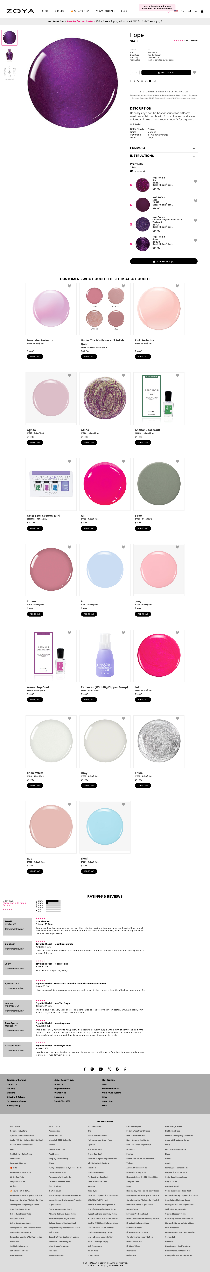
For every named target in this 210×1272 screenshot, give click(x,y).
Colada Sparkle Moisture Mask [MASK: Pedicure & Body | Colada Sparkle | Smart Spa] (62, 1223)
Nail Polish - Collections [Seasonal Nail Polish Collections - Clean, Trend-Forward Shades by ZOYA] (21, 1154)
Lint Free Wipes (133, 1246)
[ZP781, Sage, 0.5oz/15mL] (158, 489)
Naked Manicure (110, 1089)
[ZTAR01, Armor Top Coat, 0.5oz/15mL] (51, 661)
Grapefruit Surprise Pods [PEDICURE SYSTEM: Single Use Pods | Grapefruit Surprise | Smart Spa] (176, 1172)
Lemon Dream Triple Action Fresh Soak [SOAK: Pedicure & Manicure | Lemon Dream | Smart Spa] (65, 1200)
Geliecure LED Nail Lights (60, 1241)
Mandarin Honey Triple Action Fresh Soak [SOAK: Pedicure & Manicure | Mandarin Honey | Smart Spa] (181, 1195)
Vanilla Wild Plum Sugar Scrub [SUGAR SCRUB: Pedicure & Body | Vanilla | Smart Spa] (101, 1205)
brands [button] (59, 11)
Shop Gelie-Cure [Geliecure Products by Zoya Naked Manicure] (17, 1182)
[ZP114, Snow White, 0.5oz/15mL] (51, 746)
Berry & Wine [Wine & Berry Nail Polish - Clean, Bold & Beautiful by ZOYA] (55, 1186)
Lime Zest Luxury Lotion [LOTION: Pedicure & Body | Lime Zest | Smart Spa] (137, 1232)
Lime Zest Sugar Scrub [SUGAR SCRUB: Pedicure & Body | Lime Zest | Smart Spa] (20, 1209)
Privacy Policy (13, 1106)
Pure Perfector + (172, 1228)
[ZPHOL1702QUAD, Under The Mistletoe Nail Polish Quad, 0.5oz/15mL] (105, 316)
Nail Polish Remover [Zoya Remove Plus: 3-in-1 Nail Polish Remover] (19, 1246)
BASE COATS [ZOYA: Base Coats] (54, 1126)
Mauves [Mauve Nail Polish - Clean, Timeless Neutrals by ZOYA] (91, 1186)
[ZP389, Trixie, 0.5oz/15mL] (158, 746)
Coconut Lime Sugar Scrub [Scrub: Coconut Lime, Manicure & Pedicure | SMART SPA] (177, 1140)
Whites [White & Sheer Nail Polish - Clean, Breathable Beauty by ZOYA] (13, 1186)
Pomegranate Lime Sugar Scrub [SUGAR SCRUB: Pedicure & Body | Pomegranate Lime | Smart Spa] (179, 1205)
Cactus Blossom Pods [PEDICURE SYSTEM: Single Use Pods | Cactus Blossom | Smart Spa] (97, 1182)
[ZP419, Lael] (162, 204)
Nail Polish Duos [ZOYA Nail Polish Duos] (172, 1131)
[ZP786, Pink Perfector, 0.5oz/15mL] (158, 315)
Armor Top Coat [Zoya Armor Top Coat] (95, 1154)
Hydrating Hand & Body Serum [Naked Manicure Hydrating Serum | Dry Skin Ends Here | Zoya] (179, 1218)
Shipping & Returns (16, 1097)
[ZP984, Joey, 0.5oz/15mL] (158, 575)
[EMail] (150, 81)
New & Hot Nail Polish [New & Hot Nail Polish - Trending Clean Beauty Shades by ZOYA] (97, 1136)
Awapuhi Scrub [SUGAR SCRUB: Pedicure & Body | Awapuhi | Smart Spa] (17, 1218)
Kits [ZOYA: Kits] (89, 1131)
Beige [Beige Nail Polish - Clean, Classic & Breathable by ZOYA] (128, 1186)
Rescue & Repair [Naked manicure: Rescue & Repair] (133, 1126)
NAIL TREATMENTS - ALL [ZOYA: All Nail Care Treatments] (98, 1200)
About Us (58, 1084)
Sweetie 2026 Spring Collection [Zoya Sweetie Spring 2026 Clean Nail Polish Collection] (179, 1136)
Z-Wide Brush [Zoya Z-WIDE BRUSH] (16, 1255)
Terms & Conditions (16, 1101)
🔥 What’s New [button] (80, 11)
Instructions (162, 155)
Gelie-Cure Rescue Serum (176, 1177)
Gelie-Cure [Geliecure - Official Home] (131, 1255)
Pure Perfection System (81, 21)
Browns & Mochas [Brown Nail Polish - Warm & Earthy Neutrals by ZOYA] (18, 1163)
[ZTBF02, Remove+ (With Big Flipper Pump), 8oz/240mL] (105, 661)
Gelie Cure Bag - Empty (98, 1241)
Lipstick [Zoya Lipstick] (91, 1145)
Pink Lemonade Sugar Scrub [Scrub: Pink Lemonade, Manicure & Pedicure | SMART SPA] (138, 1145)
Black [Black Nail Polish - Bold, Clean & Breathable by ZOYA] (51, 1163)
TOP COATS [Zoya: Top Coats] (15, 1126)
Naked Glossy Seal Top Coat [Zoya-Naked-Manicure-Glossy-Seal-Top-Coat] (177, 1246)
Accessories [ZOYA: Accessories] (54, 1131)
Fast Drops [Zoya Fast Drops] (54, 1154)
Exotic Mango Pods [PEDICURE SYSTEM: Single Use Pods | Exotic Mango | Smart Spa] (96, 1172)
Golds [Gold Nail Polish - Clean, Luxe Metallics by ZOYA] (167, 1163)
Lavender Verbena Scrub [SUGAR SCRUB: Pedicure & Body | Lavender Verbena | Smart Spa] (137, 1214)
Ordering (11, 1093)
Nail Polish (135, 124)
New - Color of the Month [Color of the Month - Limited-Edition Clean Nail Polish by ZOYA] (137, 1140)
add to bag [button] (157, 72)
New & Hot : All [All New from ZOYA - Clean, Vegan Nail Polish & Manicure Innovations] (55, 1136)
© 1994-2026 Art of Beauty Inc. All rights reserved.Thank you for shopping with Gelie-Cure (105, 1264)
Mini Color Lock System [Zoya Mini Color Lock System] (98, 1163)
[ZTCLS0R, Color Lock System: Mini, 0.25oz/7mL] (51, 489)
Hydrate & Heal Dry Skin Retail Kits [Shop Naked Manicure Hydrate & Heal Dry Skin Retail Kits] (142, 1177)
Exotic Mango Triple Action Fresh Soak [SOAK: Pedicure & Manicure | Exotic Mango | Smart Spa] (65, 1195)
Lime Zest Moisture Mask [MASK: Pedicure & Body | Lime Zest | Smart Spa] (137, 1223)
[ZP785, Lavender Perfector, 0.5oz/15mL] (51, 315)
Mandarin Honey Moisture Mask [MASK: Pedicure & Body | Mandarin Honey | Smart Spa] (179, 1223)
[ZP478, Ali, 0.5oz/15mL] (105, 489)
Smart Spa (107, 1101)
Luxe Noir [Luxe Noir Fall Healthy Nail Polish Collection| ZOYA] (92, 1168)
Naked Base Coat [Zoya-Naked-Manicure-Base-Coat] (134, 1241)
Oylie (104, 1106)
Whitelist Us (60, 1093)
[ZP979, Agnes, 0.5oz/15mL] (51, 403)
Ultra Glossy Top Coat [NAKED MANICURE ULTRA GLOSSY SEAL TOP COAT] (59, 1246)
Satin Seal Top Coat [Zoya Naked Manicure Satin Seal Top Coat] (19, 1251)
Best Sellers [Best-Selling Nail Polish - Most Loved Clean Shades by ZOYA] (15, 1159)
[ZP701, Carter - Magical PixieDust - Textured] (162, 224)
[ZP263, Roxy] (162, 185)
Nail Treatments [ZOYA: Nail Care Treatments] (95, 1246)
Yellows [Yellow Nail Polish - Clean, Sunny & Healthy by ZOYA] (129, 1163)
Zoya (104, 1084)
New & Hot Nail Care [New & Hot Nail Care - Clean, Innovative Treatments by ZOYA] (135, 1136)
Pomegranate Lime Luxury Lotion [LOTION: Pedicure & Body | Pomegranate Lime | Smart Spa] (180, 1232)
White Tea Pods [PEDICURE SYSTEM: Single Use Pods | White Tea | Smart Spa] (17, 1177)
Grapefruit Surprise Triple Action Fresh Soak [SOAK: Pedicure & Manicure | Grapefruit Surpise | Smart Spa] (26, 1200)
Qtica (104, 1097)
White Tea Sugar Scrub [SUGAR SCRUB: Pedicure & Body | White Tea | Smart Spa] (175, 1209)
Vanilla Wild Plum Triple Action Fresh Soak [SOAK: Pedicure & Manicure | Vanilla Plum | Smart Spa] (26, 1195)
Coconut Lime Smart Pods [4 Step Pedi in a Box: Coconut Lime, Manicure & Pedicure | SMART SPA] (21, 1145)
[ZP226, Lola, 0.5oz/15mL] (158, 661)
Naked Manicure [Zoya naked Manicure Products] (56, 1255)
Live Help (11, 1089)
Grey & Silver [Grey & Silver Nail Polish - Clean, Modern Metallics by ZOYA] (171, 1182)
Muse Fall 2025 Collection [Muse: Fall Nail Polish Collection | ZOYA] (60, 1140)
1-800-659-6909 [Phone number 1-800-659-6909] (62, 1101)
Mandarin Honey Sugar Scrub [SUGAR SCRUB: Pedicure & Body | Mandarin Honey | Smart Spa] (139, 1205)
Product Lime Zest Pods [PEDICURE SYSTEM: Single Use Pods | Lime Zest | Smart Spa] (98, 1177)
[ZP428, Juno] (162, 244)
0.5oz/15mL (143, 52)
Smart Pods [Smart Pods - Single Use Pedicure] (93, 1251)
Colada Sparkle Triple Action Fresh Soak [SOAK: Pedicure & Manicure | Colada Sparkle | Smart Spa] (142, 1200)
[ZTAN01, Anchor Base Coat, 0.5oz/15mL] (158, 403)
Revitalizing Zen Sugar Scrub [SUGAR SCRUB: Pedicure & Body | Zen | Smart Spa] (62, 1218)
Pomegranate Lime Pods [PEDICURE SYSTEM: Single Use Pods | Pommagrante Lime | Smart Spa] (60, 1177)
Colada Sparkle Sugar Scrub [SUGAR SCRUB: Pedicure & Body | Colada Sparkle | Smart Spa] (177, 1200)
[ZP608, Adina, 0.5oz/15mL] (105, 403)
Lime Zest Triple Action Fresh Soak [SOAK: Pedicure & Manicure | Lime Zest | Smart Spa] (103, 1195)
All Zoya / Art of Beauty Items (178, 1255)
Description (140, 108)
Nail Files (169, 1241)
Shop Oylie (92, 1191)
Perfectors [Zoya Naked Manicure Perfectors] (14, 1241)
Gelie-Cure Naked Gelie (20, 1214)
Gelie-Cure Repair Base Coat (178, 1191)
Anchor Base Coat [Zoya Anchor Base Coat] (57, 1149)
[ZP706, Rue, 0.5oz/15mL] (51, 832)
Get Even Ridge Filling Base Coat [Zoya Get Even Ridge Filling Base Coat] (102, 1159)
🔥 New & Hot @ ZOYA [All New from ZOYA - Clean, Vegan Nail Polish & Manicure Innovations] (20, 1191)
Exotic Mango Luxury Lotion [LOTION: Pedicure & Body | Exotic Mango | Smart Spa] (100, 1232)
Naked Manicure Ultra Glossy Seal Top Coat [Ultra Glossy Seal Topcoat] (142, 1218)
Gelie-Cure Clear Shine (20, 1223)
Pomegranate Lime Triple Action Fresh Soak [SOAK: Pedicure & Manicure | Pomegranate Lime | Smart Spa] (142, 1195)
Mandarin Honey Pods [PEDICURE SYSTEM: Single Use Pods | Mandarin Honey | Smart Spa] (136, 1172)
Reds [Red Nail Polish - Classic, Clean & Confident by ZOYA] (12, 1149)
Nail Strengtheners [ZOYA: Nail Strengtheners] (173, 1126)
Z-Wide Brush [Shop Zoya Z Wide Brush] (55, 1191)
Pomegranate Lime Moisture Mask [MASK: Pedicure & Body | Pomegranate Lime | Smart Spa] (25, 1228)
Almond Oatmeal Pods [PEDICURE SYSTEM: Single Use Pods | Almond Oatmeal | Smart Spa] (136, 1168)
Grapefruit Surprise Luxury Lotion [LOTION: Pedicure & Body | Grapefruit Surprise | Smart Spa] (64, 1237)
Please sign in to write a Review (14, 904)
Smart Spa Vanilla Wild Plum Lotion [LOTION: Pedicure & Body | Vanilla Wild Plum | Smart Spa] (26, 1237)
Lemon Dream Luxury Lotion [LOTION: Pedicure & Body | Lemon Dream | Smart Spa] (100, 1237)
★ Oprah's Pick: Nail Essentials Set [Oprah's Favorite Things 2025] (103, 1218)
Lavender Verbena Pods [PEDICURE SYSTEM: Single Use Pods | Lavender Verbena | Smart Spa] (59, 1182)
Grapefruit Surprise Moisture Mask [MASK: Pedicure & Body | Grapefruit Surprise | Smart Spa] (64, 1228)
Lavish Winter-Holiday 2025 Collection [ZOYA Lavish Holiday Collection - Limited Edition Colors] (26, 1140)
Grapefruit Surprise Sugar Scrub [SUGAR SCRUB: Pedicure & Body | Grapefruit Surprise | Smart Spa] (102, 1209)
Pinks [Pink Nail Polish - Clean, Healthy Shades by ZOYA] (167, 1145)
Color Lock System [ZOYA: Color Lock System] (18, 1131)
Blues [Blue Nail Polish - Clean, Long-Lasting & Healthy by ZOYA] (167, 1154)
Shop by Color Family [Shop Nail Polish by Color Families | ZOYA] (58, 1159)
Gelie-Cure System (111, 1093)
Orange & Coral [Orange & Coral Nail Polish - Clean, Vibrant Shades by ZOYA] (172, 1186)
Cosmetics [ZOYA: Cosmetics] (131, 1251)
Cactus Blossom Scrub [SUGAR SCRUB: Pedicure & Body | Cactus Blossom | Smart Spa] (175, 1214)
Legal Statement (62, 1089)
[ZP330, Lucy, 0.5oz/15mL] (105, 746)
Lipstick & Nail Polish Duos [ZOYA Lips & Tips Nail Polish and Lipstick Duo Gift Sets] (22, 1136)
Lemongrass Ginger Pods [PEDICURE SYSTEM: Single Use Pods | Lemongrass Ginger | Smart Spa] (176, 1168)
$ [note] (156, 189)
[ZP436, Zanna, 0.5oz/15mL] (51, 575)
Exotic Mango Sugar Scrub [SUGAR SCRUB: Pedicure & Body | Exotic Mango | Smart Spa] (60, 1209)
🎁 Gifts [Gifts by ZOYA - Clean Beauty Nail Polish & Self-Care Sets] (13, 1168)
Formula (162, 148)
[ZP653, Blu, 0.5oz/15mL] (105, 575)
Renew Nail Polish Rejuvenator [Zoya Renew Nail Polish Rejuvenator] (140, 1159)
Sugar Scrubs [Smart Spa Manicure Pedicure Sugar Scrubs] (55, 1205)
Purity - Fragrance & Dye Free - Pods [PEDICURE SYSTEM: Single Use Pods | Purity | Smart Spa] (65, 1168)
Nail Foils (53, 1251)
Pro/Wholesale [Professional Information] (105, 11)
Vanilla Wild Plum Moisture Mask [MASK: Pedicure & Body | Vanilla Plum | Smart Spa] (103, 1223)
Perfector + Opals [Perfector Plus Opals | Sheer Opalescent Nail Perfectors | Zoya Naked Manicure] (134, 1228)
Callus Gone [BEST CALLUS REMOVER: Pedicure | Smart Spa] (93, 1255)
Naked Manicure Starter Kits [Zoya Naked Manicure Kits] (177, 1251)
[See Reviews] (186, 40)
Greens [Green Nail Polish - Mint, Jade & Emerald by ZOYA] (168, 1159)
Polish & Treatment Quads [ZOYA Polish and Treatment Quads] (138, 1131)
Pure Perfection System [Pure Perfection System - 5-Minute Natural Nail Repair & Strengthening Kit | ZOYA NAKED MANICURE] (20, 1232)
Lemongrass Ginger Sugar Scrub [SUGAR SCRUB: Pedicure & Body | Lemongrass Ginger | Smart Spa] (24, 1205)
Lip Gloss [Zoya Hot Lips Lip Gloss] (130, 1149)
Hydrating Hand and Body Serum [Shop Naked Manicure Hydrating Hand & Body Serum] (102, 1214)
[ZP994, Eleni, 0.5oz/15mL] (105, 832)
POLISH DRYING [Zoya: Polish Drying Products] (94, 1126)
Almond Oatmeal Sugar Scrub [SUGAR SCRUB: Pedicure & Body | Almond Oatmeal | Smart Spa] (62, 1214)
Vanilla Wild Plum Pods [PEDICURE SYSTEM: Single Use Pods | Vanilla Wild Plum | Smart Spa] (20, 1172)
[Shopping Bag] (202, 11)
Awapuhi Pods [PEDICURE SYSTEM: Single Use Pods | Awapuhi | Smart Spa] (132, 1182)
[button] (20, 11)
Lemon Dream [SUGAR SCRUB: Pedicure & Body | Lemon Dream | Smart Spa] (132, 1209)
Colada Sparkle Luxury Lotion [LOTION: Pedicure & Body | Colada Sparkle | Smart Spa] (139, 1237)
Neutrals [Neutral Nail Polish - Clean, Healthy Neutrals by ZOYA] (53, 1145)
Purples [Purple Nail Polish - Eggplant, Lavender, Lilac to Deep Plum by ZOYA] (129, 1154)
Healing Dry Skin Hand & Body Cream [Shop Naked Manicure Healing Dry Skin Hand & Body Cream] (142, 1191)
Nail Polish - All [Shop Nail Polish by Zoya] (95, 1149)
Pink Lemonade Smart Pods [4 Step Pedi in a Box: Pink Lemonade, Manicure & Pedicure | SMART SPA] (100, 1140)
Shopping (59, 1097)
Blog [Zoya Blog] (124, 11)
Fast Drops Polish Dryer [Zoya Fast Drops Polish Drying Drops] (175, 1149)
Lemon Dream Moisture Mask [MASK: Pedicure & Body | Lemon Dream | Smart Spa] (101, 1228)
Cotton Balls (170, 1237)
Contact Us (12, 1084)
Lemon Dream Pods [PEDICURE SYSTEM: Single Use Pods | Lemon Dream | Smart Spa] (57, 1172)
